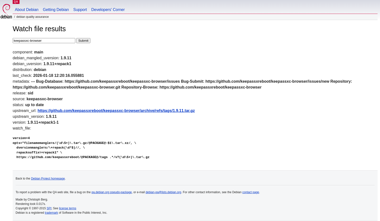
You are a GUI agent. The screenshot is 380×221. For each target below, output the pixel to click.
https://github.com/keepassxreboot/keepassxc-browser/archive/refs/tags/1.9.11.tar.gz (116, 111)
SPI (49, 208)
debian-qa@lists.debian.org (163, 192)
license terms (67, 208)
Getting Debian (56, 10)
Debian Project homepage (48, 178)
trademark (51, 212)
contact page (250, 192)
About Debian (26, 10)
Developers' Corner (108, 10)
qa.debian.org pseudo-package (112, 192)
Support (80, 10)
